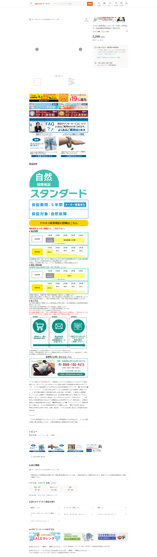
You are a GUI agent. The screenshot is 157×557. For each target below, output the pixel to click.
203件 (54, 490)
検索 (90, 9)
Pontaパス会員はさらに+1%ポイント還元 (108, 57)
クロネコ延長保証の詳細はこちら (59, 223)
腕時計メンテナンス (54, 553)
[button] (127, 31)
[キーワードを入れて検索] (69, 9)
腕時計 (44, 553)
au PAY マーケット (34, 553)
